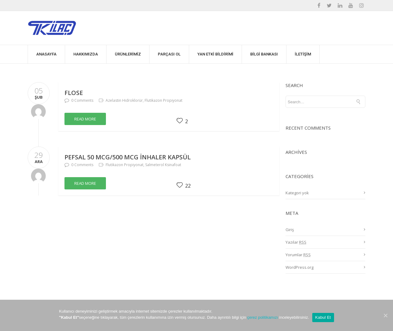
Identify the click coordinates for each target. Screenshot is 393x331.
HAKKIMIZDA (85, 54)
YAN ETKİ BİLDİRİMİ (215, 54)
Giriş (290, 229)
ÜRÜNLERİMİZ (128, 54)
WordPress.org (299, 267)
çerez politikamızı (262, 317)
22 (184, 185)
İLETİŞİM (303, 54)
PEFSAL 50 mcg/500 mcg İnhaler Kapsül (127, 157)
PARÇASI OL (169, 54)
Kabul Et (323, 317)
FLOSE (73, 93)
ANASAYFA (46, 54)
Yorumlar (298, 254)
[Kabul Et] (385, 315)
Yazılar (296, 242)
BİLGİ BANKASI (264, 54)
